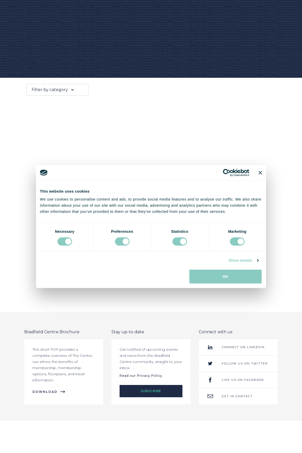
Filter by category (53, 89)
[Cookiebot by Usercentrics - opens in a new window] (226, 172)
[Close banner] (260, 172)
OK (225, 276)
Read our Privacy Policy (141, 376)
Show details (240, 260)
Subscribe (151, 391)
